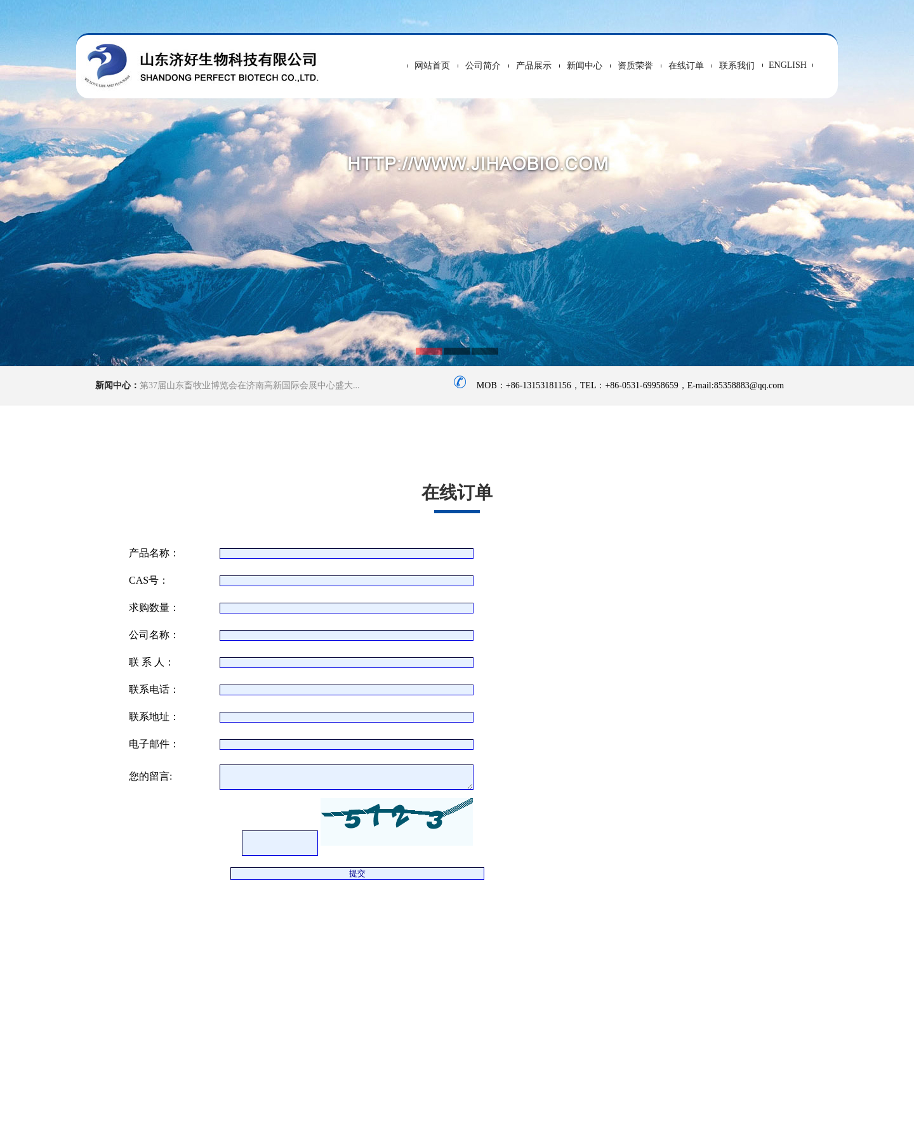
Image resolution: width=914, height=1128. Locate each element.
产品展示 (534, 65)
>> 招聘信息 (725, 950)
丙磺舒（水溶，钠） (123, 973)
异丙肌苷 (101, 984)
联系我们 (737, 65)
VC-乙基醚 (104, 961)
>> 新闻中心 (642, 950)
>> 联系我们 (642, 976)
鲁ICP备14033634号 (533, 1110)
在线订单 (686, 65)
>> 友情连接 (725, 976)
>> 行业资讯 (807, 976)
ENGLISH (788, 65)
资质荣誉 (635, 65)
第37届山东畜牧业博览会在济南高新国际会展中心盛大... (250, 385)
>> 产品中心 (807, 925)
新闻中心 (584, 65)
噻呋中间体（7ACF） (125, 1007)
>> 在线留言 (807, 950)
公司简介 (483, 65)
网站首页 (432, 65)
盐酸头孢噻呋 (109, 1018)
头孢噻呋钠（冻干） (123, 995)
